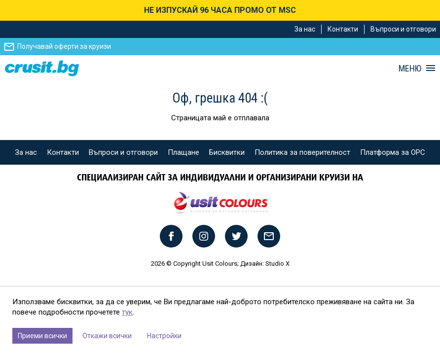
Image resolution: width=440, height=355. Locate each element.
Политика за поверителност (302, 152)
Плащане (183, 152)
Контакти (343, 29)
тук (127, 312)
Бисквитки (227, 152)
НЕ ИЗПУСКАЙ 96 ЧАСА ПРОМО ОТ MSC (220, 10)
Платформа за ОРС (392, 152)
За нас (304, 29)
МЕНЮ (410, 68)
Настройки (164, 336)
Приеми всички (42, 336)
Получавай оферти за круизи (64, 46)
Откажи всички (107, 336)
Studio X (277, 263)
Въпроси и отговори (403, 29)
